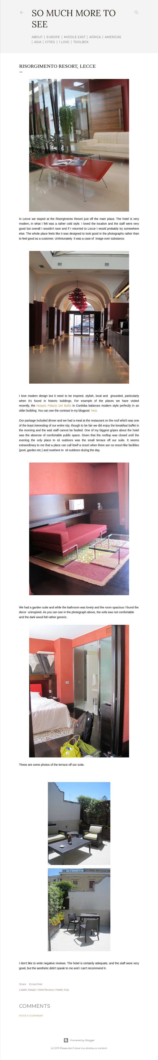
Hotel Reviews (45, 989)
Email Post (35, 984)
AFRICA (95, 37)
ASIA (37, 42)
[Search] (136, 11)
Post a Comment (31, 1015)
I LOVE (64, 42)
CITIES (50, 42)
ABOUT (37, 37)
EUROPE (53, 37)
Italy (66, 989)
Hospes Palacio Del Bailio (53, 405)
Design (32, 989)
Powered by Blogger (79, 1040)
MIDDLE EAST (74, 37)
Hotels (59, 989)
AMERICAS (113, 37)
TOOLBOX (80, 42)
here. (94, 410)
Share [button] (22, 984)
